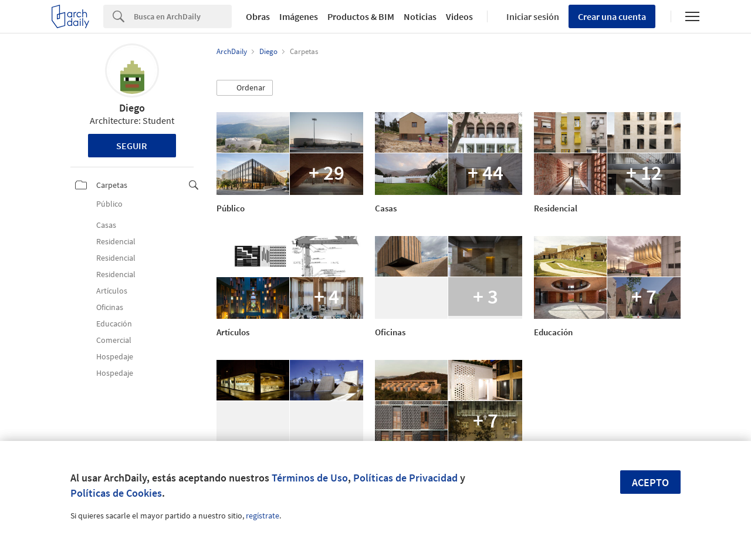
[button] (244, 88)
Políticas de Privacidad (405, 477)
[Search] (183, 16)
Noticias (420, 16)
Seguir (131, 145)
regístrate (262, 515)
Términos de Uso (310, 477)
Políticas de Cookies (116, 493)
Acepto (650, 482)
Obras (258, 16)
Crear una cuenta (612, 16)
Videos (459, 16)
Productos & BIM (360, 16)
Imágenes (298, 16)
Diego (132, 107)
